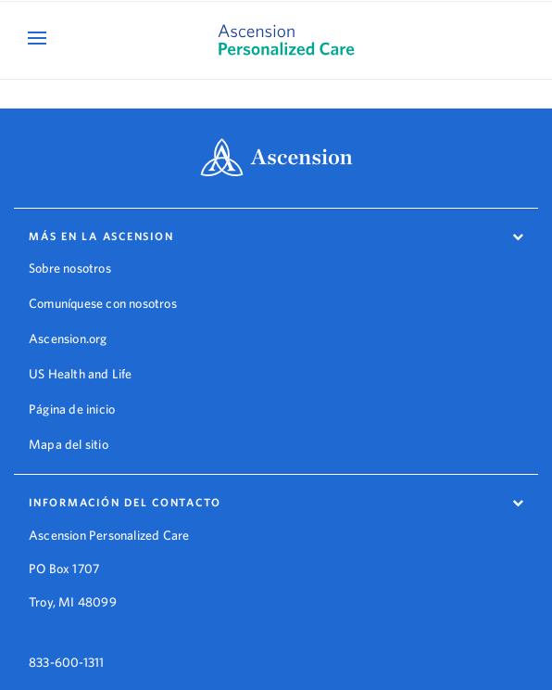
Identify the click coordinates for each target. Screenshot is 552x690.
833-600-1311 (66, 648)
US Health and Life (80, 373)
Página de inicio (72, 409)
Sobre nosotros (70, 268)
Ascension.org (68, 338)
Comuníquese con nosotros (103, 303)
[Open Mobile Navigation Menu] (39, 37)
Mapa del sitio (68, 444)
